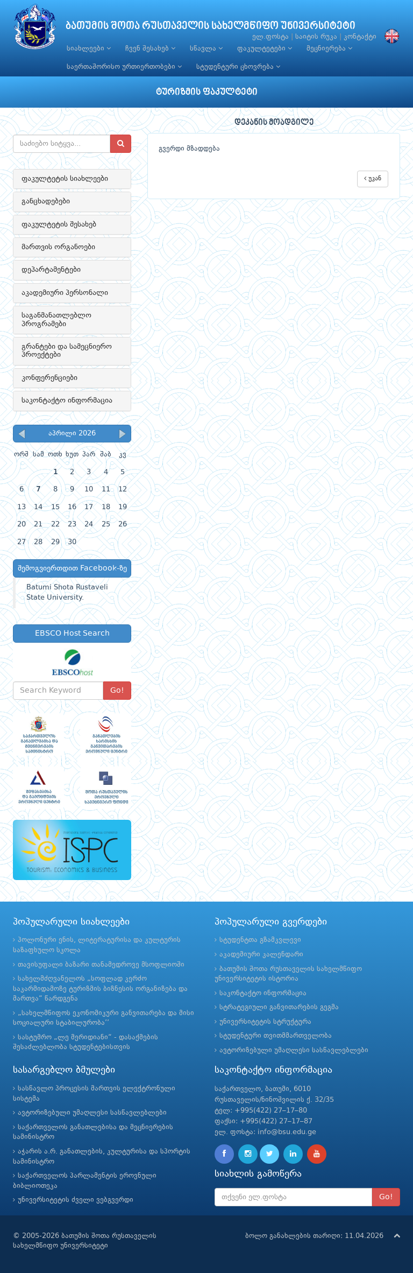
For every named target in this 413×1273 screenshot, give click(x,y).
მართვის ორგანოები (58, 247)
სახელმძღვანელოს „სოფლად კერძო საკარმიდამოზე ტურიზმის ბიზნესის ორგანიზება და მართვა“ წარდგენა (100, 988)
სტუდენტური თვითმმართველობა (275, 1035)
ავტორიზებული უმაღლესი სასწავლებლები (293, 1050)
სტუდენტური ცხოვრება (238, 67)
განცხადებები (46, 201)
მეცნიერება (329, 48)
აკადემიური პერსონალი (65, 293)
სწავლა (206, 48)
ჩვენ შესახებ (150, 48)
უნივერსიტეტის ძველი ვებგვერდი (75, 1200)
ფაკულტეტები (264, 48)
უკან (372, 178)
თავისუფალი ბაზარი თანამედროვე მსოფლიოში (101, 964)
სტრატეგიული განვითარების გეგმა (279, 1007)
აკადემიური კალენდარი (261, 954)
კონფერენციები (49, 378)
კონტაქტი (360, 36)
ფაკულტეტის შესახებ (59, 224)
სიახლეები (89, 48)
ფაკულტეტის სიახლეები (65, 178)
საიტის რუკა (316, 36)
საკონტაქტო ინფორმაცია (67, 400)
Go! (117, 690)
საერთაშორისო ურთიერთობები (124, 67)
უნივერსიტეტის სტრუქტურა (265, 1021)
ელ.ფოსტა (270, 36)
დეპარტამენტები (51, 269)
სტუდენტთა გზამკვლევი (260, 940)
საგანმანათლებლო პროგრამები (56, 319)
